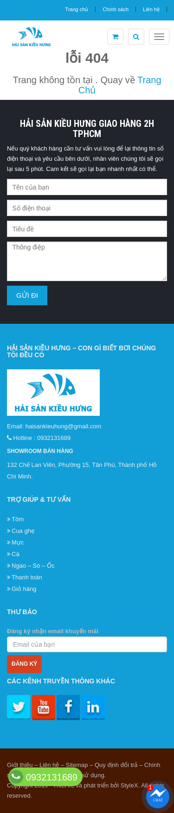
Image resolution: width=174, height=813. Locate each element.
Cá (15, 554)
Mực (18, 542)
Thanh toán (27, 577)
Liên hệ (151, 9)
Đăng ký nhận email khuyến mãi (87, 640)
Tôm (18, 519)
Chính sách (116, 9)
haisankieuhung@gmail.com (64, 426)
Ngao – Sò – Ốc (33, 565)
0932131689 (54, 437)
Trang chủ (76, 9)
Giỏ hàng (24, 588)
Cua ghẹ (23, 530)
